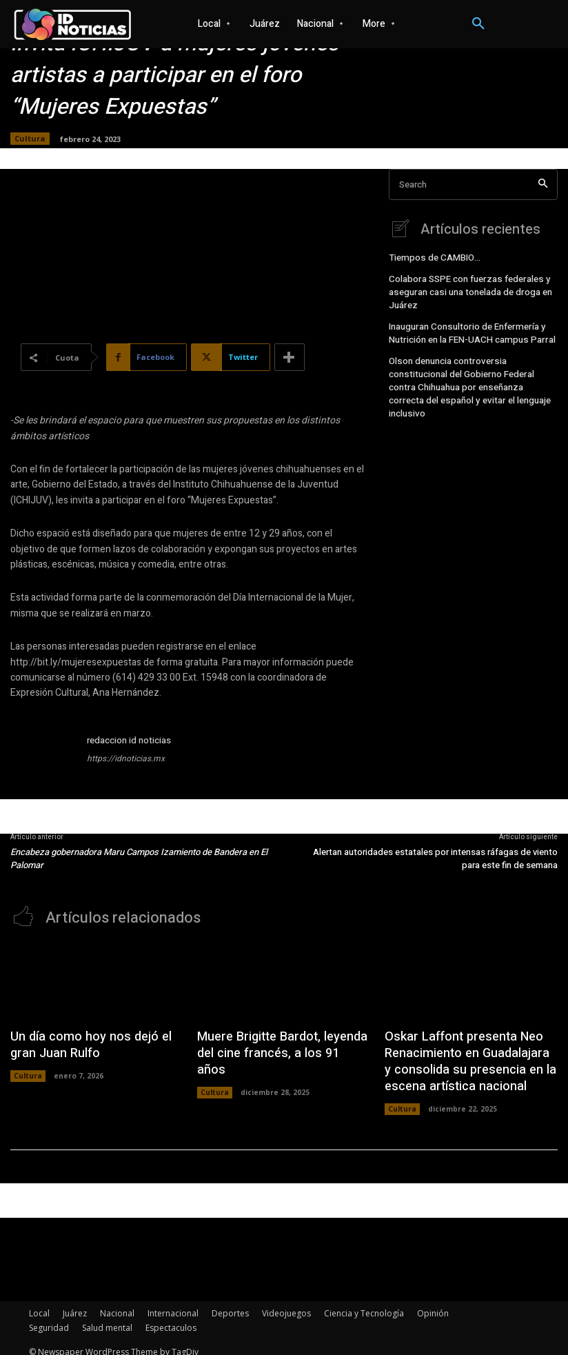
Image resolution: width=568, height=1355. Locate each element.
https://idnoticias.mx (126, 758)
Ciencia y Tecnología (364, 1303)
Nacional (117, 1303)
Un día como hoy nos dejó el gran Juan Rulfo (92, 1042)
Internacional (173, 1303)
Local (39, 1303)
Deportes (230, 1303)
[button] (478, 24)
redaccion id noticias (129, 740)
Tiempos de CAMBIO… (432, 257)
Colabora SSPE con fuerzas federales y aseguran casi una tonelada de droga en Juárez (467, 290)
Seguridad (49, 1318)
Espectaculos (170, 1318)
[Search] (543, 184)
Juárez (75, 1303)
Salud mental (107, 1318)
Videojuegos (286, 1303)
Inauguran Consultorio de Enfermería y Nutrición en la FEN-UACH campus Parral (468, 327)
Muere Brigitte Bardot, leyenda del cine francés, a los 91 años (283, 1042)
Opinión (433, 1303)
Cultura (30, 138)
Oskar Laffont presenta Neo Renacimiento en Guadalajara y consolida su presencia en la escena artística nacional (463, 1056)
